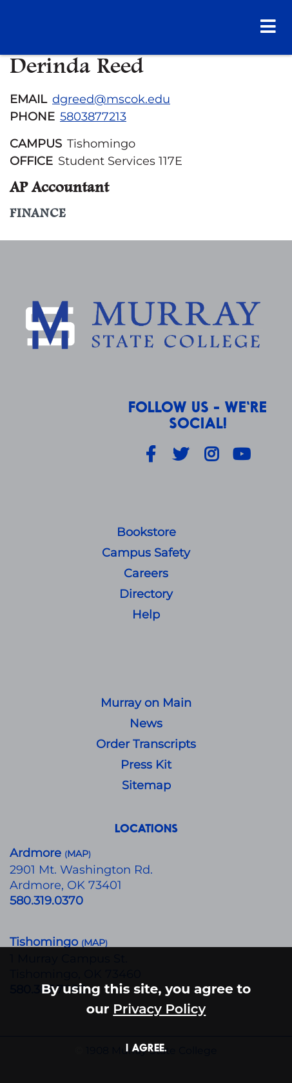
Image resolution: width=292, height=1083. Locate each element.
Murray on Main (146, 703)
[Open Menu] (268, 26)
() (94, 943)
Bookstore (146, 532)
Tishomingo (45, 942)
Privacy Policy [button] (159, 1009)
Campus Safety (146, 553)
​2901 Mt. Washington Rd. (81, 870)
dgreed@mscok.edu (111, 99)
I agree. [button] (146, 1047)
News (146, 723)
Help (146, 615)
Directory (146, 594)
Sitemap (146, 785)
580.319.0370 (46, 901)
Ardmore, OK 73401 (66, 885)
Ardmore (37, 853)
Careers (146, 573)
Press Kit (146, 765)
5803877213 (93, 117)
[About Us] (146, 326)
